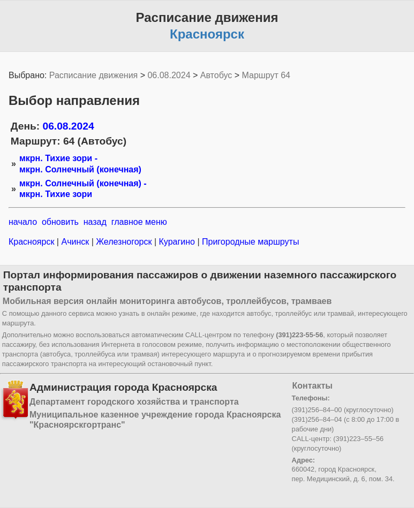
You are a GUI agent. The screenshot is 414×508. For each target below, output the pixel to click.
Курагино (176, 241)
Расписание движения (93, 75)
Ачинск (75, 241)
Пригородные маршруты (249, 241)
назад (95, 221)
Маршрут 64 (266, 75)
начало (23, 221)
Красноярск (33, 241)
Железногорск (124, 241)
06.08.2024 (168, 75)
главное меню (139, 221)
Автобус (216, 75)
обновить (60, 221)
